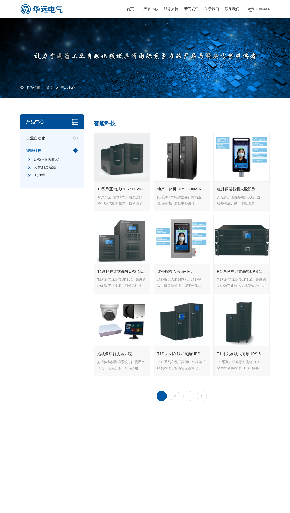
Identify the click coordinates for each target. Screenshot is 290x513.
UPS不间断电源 (47, 159)
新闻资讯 (191, 9)
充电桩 (39, 175)
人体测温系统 (45, 167)
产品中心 (150, 9)
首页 (130, 9)
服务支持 (171, 9)
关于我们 (212, 9)
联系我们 (232, 9)
